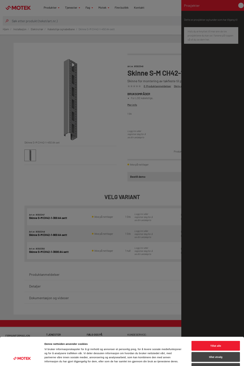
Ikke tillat (215, 343)
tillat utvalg (215, 332)
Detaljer (180, 359)
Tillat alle (215, 321)
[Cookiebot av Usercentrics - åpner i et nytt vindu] (22, 359)
